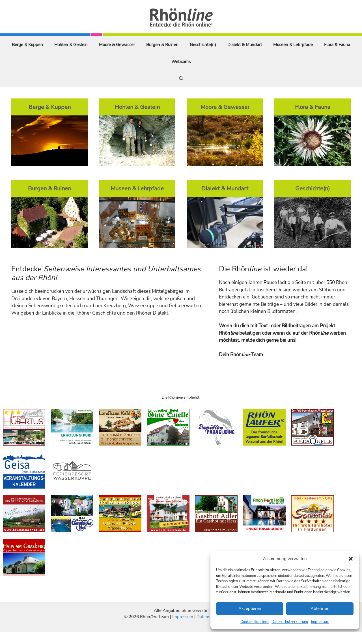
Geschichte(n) (203, 45)
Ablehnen (320, 608)
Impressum (320, 621)
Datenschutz (208, 617)
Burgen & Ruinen (162, 45)
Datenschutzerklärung (290, 621)
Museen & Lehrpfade (293, 45)
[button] (351, 559)
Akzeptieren (249, 608)
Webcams (181, 62)
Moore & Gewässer (117, 45)
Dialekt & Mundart (244, 45)
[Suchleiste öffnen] (181, 78)
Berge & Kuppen (27, 45)
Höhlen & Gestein (71, 45)
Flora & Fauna (337, 45)
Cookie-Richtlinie (254, 621)
